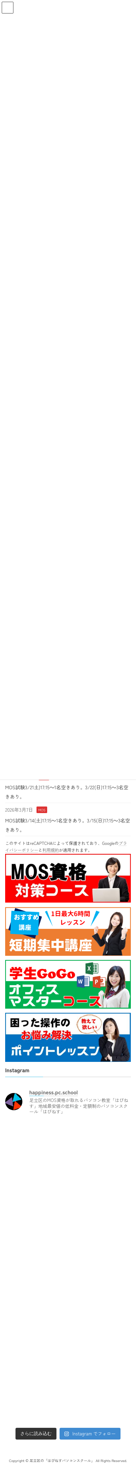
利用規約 (50, 850)
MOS (41, 809)
